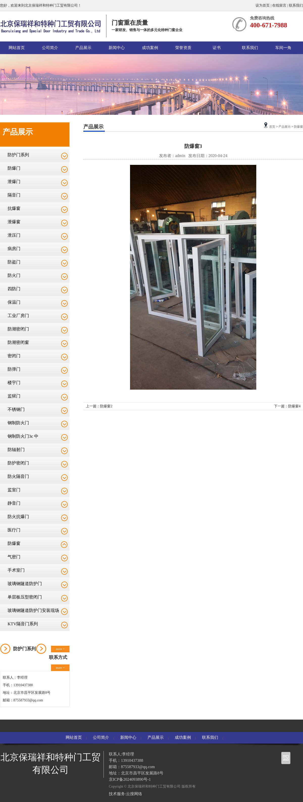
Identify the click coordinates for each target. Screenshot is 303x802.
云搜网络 (134, 794)
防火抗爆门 (18, 516)
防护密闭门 (18, 463)
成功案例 (150, 48)
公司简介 (50, 48)
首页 (272, 126)
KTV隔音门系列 (23, 623)
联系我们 (296, 5)
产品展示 (83, 48)
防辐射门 (16, 449)
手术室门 (16, 570)
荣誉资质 (183, 48)
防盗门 (14, 262)
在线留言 (279, 5)
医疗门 (14, 530)
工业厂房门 (18, 315)
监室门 (14, 489)
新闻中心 (117, 48)
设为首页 (263, 5)
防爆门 (14, 168)
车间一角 (283, 48)
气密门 (14, 556)
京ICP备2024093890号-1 (130, 779)
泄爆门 (14, 181)
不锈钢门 (16, 409)
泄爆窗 (14, 221)
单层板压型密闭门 (25, 597)
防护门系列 (18, 154)
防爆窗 (14, 543)
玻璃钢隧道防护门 (25, 583)
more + (60, 649)
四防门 (14, 288)
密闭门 (14, 355)
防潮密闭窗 (18, 342)
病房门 (14, 248)
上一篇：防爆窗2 (99, 406)
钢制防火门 (18, 422)
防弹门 (14, 369)
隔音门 (14, 195)
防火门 (14, 275)
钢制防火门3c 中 (23, 436)
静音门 (14, 503)
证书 (217, 48)
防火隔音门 (18, 476)
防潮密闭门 (18, 329)
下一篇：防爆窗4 (287, 406)
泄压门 (14, 235)
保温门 (14, 302)
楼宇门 (14, 382)
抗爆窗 (14, 208)
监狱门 (14, 396)
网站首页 (17, 48)
